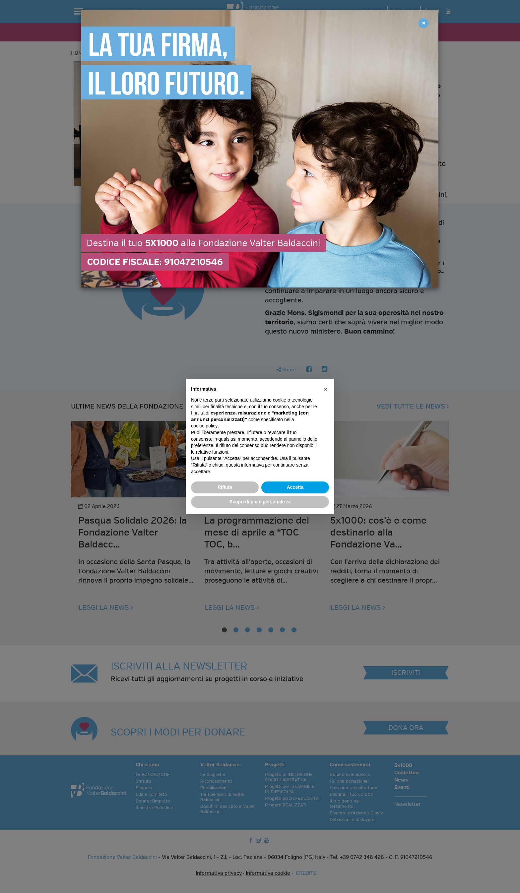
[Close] (423, 23)
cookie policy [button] (204, 425)
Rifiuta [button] (225, 487)
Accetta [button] (295, 487)
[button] (325, 389)
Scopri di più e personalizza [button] (260, 501)
